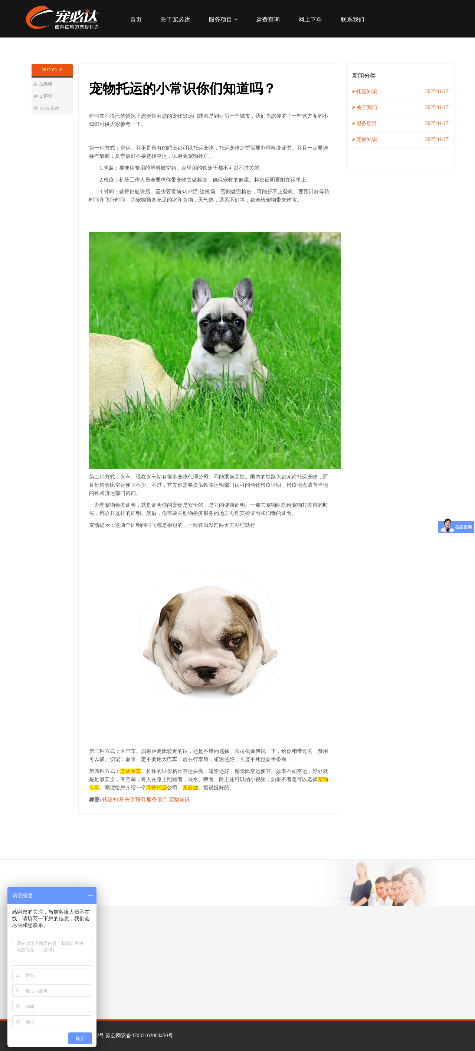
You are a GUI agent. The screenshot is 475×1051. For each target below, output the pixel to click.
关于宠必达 (175, 19)
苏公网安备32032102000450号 (139, 1035)
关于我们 (135, 799)
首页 (136, 19)
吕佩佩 (45, 84)
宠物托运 (156, 787)
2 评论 (46, 96)
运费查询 (268, 19)
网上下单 (310, 19)
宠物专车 (130, 771)
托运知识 (112, 799)
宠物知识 (179, 799)
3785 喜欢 (49, 108)
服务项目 (223, 19)
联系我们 (352, 19)
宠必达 (190, 787)
